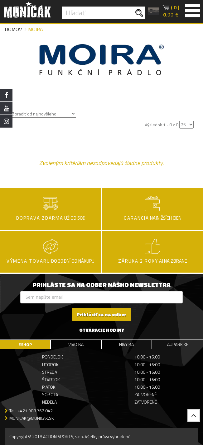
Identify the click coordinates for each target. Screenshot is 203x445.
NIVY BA (126, 344)
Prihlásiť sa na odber (101, 314)
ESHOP (25, 344)
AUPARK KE (177, 344)
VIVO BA (76, 344)
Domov (13, 29)
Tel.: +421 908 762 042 (31, 410)
